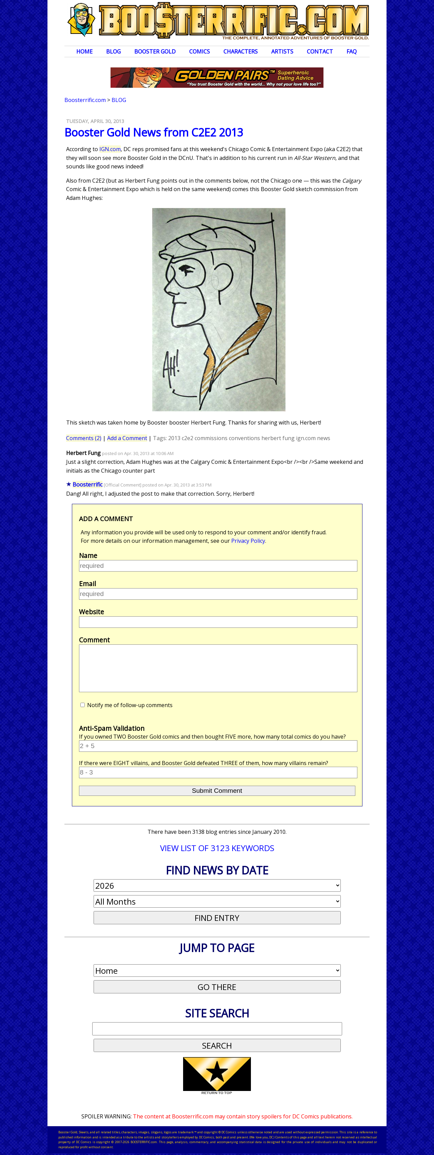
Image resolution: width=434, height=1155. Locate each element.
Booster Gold (155, 51)
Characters (240, 51)
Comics (199, 51)
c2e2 (187, 438)
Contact (320, 51)
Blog (113, 51)
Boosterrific (87, 484)
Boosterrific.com (85, 100)
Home (84, 51)
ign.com (306, 438)
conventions (244, 438)
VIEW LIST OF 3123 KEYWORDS (217, 847)
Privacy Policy (248, 540)
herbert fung (278, 438)
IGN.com (110, 149)
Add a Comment (127, 438)
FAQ (352, 51)
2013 (174, 438)
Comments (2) (83, 438)
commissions (211, 438)
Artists (282, 51)
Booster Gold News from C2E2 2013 (153, 132)
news (323, 438)
